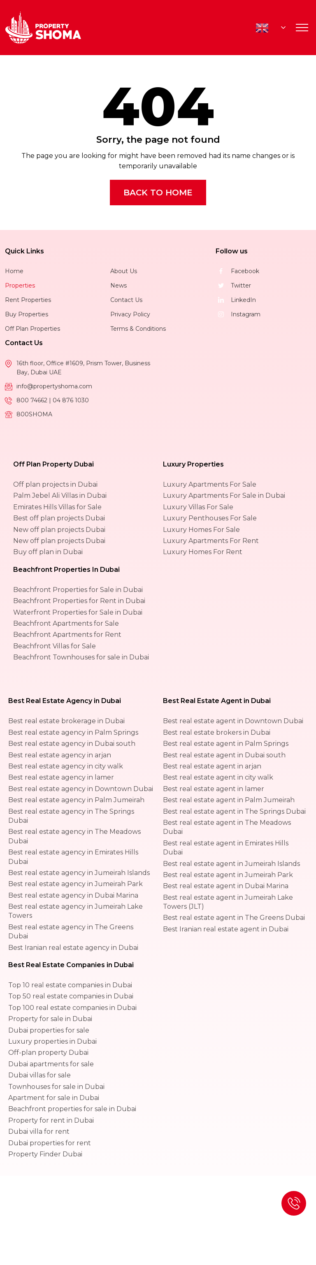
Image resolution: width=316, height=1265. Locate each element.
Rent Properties (28, 300)
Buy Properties (26, 314)
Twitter (233, 285)
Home (14, 271)
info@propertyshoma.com (54, 386)
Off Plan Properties (32, 328)
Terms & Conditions (138, 328)
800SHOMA (34, 414)
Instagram (238, 314)
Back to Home (158, 192)
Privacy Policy (130, 314)
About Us (123, 271)
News (118, 285)
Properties (20, 285)
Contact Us (126, 300)
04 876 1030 (71, 400)
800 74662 (32, 400)
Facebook (237, 271)
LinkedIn (236, 300)
